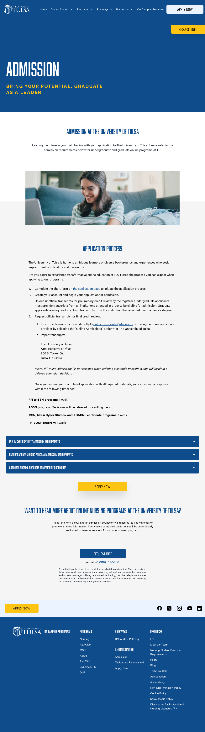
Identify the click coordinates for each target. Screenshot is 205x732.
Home (43, 9)
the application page (86, 288)
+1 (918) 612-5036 (107, 562)
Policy (153, 659)
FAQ (152, 639)
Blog (153, 665)
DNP (82, 672)
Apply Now (185, 9)
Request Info (188, 29)
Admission (121, 657)
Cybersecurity (88, 667)
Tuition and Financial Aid (129, 662)
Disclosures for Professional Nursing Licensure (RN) (167, 706)
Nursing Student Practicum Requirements (166, 652)
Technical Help (158, 671)
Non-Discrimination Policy (165, 687)
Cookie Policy (158, 693)
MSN (83, 650)
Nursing (84, 639)
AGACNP (85, 644)
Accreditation (158, 676)
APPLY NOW (21, 608)
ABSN (83, 655)
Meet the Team (159, 644)
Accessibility (157, 682)
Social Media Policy (161, 699)
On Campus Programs (150, 9)
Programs (85, 9)
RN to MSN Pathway (127, 639)
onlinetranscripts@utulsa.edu (113, 324)
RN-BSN (85, 661)
